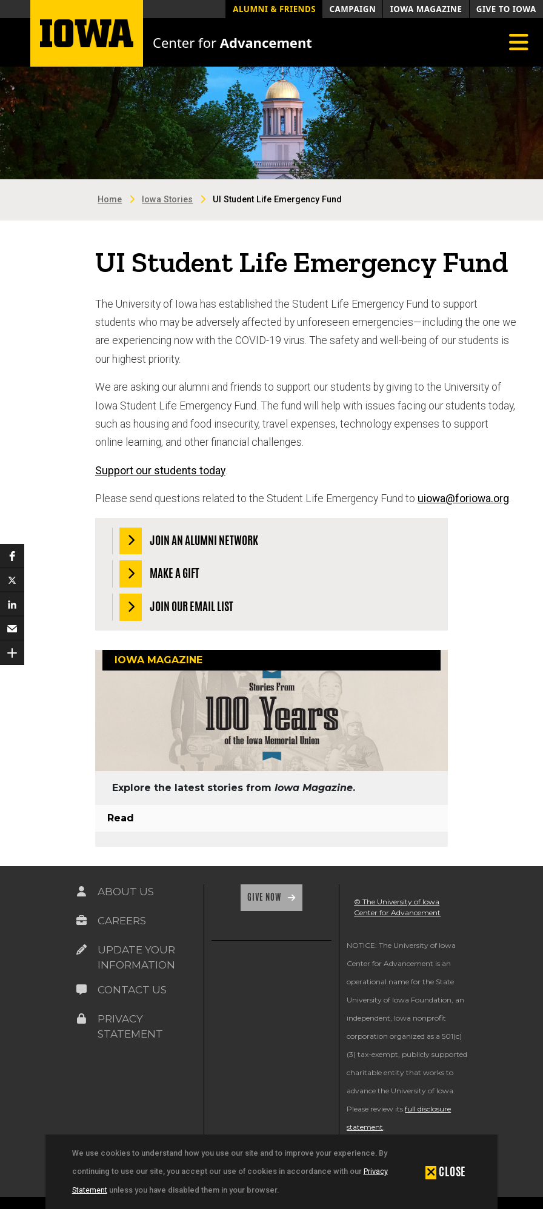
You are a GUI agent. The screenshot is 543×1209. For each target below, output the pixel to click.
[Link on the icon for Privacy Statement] (82, 1019)
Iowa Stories (167, 199)
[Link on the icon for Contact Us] (82, 990)
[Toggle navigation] (519, 42)
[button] (445, 1171)
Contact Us (132, 990)
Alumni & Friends (274, 9)
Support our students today (160, 471)
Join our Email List (176, 607)
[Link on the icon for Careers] (82, 921)
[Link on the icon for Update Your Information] (82, 950)
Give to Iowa (506, 9)
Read (120, 818)
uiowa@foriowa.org (463, 498)
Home (110, 199)
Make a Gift (159, 574)
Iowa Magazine (426, 9)
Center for (232, 42)
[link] (227, 980)
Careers (122, 921)
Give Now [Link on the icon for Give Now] (265, 897)
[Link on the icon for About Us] (82, 892)
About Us (126, 892)
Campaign (352, 9)
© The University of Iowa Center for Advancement (397, 907)
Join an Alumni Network (189, 541)
